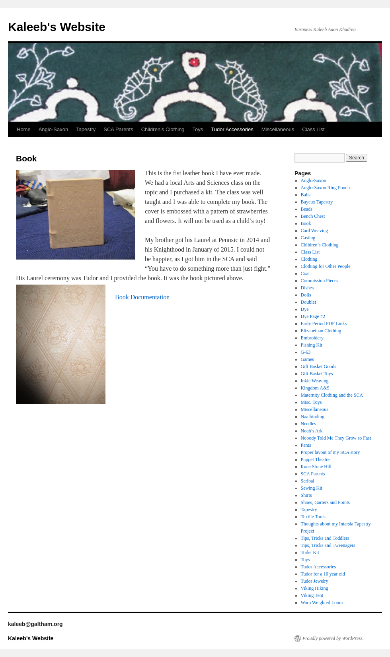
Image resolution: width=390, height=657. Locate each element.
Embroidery (312, 338)
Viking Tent (312, 595)
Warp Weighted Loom (322, 602)
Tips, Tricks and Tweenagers (328, 545)
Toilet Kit (310, 552)
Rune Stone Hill (316, 466)
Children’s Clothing (163, 129)
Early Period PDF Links (324, 323)
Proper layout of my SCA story (330, 452)
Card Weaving (314, 230)
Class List (313, 129)
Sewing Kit (311, 488)
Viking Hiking (314, 588)
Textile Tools (313, 516)
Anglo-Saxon (53, 129)
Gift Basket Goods (318, 366)
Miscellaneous (277, 129)
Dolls (306, 295)
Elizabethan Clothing (321, 330)
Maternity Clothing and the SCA (332, 395)
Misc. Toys (311, 402)
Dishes (307, 288)
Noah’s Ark (312, 431)
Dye (305, 309)
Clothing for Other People (326, 266)
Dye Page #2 (313, 316)
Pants (306, 445)
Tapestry (86, 129)
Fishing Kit (311, 345)
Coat (305, 273)
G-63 (306, 352)
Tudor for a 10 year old (323, 574)
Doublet (308, 302)
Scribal (307, 481)
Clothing (309, 259)
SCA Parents (118, 129)
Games (307, 359)
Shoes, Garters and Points (325, 502)
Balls (306, 195)
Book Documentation (142, 297)
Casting (308, 237)
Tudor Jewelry (314, 581)
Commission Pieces (319, 280)
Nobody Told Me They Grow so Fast (336, 438)
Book (306, 223)
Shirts (306, 495)
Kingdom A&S (315, 388)
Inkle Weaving (315, 381)
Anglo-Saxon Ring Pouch (325, 187)
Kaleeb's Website (56, 26)
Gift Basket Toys (317, 373)
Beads (306, 209)
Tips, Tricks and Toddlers (325, 538)
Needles (308, 423)
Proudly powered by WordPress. (333, 638)
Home (24, 129)
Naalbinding (312, 416)
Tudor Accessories (232, 129)
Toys (198, 129)
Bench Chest (313, 216)
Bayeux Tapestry (317, 202)
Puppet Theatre (315, 459)
